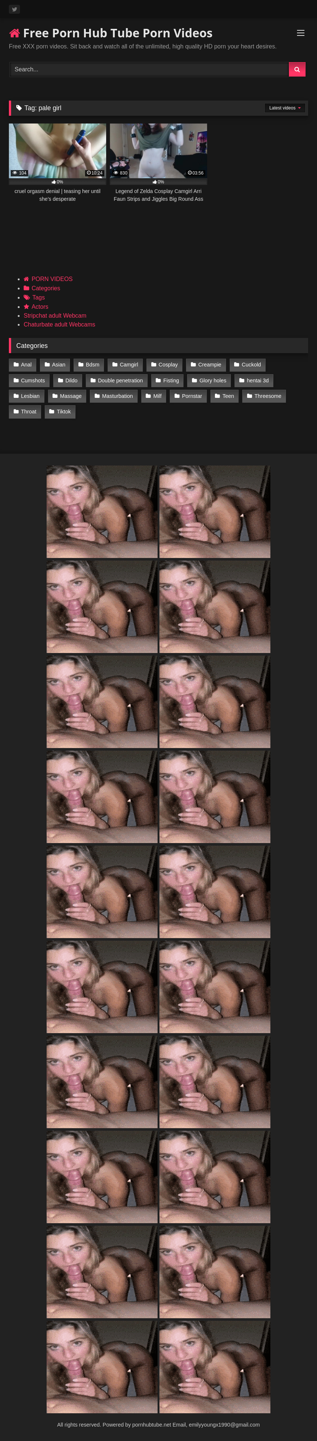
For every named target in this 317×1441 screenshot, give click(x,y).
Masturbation (117, 396)
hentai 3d (258, 380)
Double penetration (120, 380)
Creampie (209, 365)
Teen (228, 396)
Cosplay (168, 365)
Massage (70, 396)
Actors (39, 307)
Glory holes (212, 380)
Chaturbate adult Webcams (59, 324)
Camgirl (129, 365)
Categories (45, 288)
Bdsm (93, 365)
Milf (157, 396)
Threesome (267, 396)
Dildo (71, 380)
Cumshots (33, 380)
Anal (26, 365)
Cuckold (251, 365)
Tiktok (64, 412)
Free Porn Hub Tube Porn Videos (111, 33)
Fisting (171, 380)
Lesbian (30, 396)
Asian (58, 365)
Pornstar (192, 396)
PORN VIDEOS (51, 279)
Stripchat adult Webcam (55, 315)
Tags (38, 297)
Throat (29, 412)
